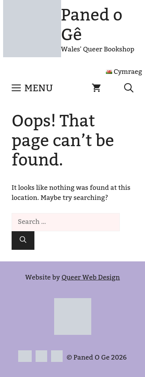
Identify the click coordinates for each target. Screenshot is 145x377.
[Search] (23, 240)
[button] (129, 88)
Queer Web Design (90, 277)
